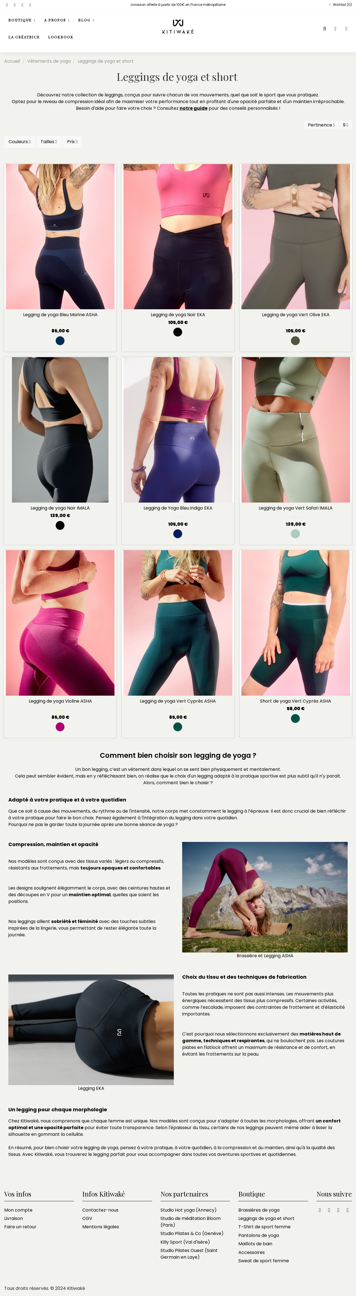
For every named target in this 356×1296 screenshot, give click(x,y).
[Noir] (177, 332)
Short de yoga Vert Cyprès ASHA (295, 701)
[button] (57, 20)
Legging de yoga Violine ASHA (60, 701)
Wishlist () (340, 4)
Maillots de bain (255, 1244)
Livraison (13, 1218)
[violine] (60, 726)
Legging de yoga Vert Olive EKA (296, 314)
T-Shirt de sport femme (264, 1227)
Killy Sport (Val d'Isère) (185, 1242)
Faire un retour (20, 1227)
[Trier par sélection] (321, 125)
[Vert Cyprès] (177, 726)
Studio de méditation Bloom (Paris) (190, 1221)
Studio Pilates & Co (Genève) (192, 1233)
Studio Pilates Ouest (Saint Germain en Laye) (188, 1253)
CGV (87, 1218)
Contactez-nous (100, 1210)
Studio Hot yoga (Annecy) (188, 1210)
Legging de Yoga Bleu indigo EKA (178, 508)
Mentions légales (100, 1227)
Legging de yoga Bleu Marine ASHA (60, 314)
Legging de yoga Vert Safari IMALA (296, 508)
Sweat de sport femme (263, 1261)
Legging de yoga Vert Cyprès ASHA (178, 701)
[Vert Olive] (295, 340)
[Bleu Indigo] (177, 533)
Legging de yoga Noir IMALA (60, 508)
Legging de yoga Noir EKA (178, 314)
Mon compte (18, 1210)
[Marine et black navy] (60, 340)
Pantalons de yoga (258, 1235)
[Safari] (295, 533)
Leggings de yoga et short (266, 1218)
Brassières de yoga (259, 1210)
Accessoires (251, 1252)
